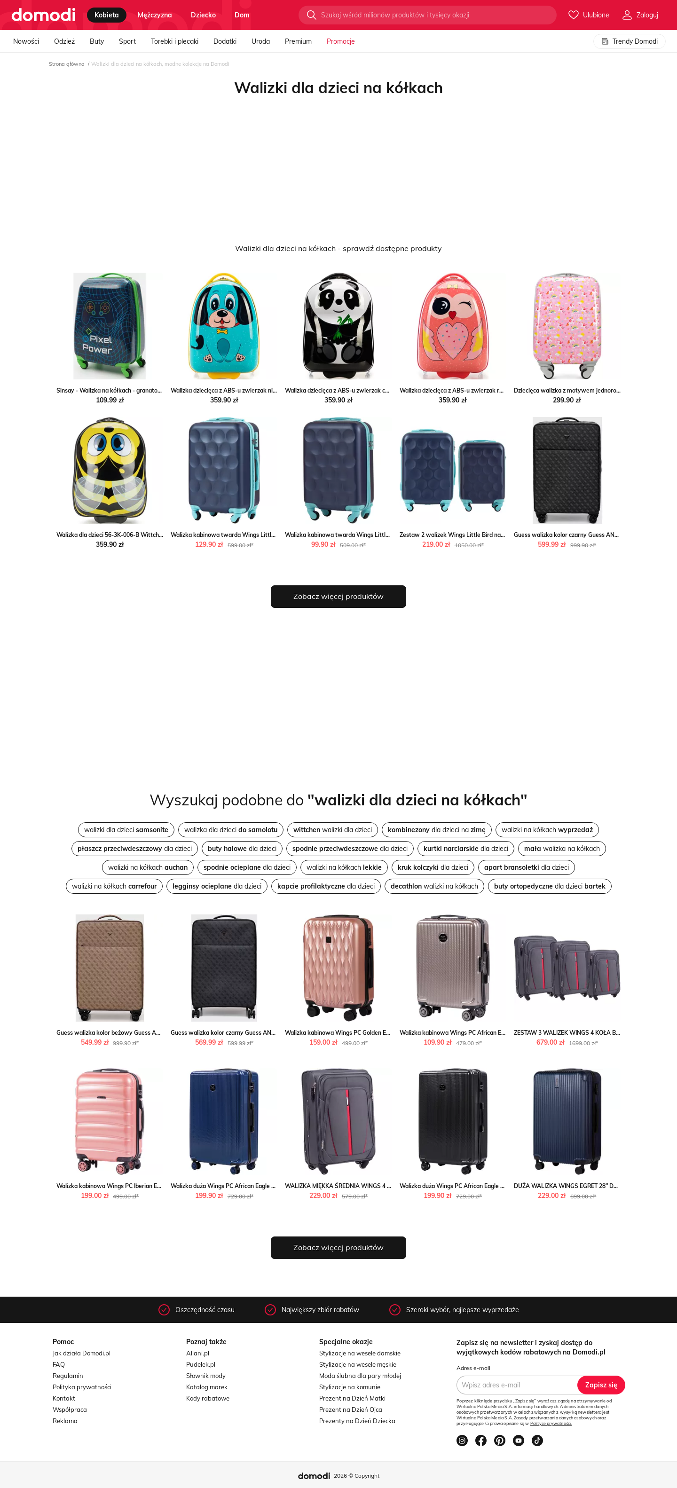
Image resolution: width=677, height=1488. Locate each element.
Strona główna (67, 64)
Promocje (341, 41)
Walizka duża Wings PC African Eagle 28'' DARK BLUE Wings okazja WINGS (271, 1185)
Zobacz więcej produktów (338, 596)
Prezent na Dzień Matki (352, 1398)
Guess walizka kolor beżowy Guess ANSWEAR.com (125, 1032)
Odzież (64, 41)
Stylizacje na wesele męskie (357, 1364)
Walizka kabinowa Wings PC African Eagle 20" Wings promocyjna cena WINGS (504, 1032)
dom (242, 15)
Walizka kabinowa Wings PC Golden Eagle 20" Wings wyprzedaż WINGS (381, 1032)
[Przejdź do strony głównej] (43, 15)
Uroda (261, 41)
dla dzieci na (437, 830)
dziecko (203, 15)
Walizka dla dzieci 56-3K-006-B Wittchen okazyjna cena (130, 534)
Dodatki (224, 41)
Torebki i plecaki (174, 41)
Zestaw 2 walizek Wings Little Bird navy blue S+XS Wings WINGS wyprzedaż (503, 534)
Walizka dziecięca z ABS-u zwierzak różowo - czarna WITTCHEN (485, 390)
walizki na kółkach (547, 830)
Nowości (26, 41)
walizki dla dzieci (126, 830)
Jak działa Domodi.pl (81, 1353)
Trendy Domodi (629, 41)
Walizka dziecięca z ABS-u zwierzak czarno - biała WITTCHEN (367, 390)
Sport (127, 41)
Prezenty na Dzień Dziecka (357, 1421)
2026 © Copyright (356, 1475)
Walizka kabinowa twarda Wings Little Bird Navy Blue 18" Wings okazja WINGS (391, 534)
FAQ (59, 1364)
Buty (97, 41)
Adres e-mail (473, 1367)
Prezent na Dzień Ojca (350, 1409)
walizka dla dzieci (230, 830)
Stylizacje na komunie (349, 1387)
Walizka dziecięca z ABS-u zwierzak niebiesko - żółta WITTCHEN (257, 390)
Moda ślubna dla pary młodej (360, 1375)
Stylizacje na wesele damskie (360, 1353)
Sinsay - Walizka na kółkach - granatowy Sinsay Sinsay (130, 390)
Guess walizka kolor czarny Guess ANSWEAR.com (581, 534)
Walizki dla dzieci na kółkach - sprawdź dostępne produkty (338, 248)
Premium (298, 41)
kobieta (106, 15)
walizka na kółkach (562, 848)
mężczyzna (155, 15)
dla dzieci (135, 848)
